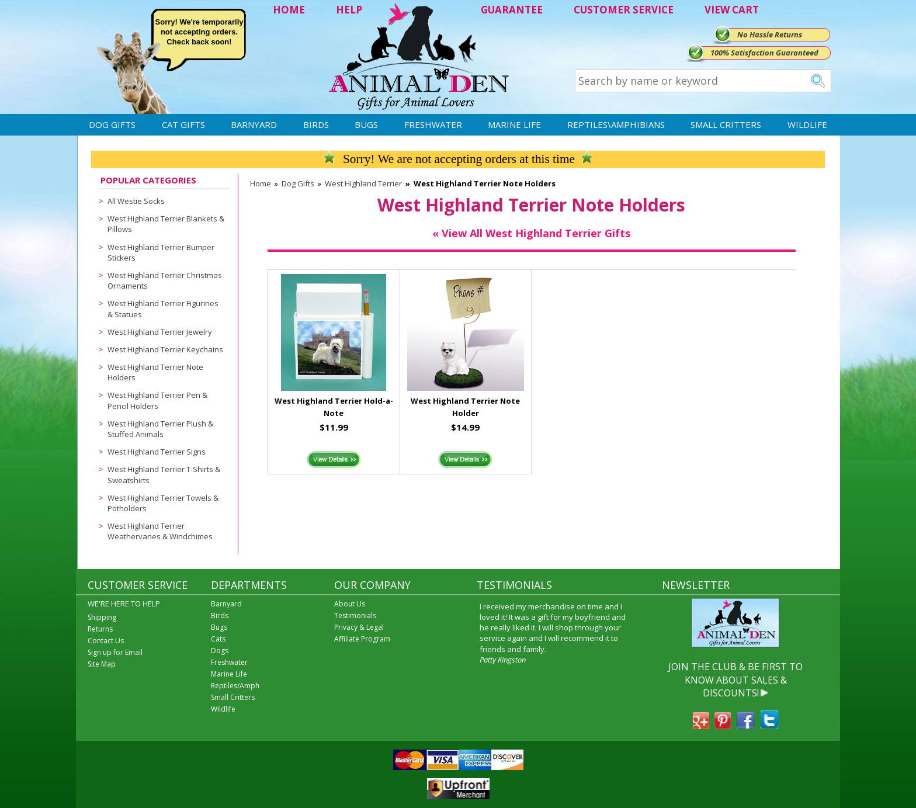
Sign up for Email (115, 652)
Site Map (102, 664)
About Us (349, 604)
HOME (289, 9)
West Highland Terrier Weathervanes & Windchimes (160, 531)
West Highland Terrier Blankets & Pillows (165, 223)
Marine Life (514, 124)
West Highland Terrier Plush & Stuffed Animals (160, 428)
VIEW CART (732, 9)
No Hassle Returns (769, 34)
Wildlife (807, 124)
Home (260, 183)
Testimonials (355, 615)
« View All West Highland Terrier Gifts (531, 233)
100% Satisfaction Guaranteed (764, 52)
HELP (349, 9)
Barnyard (254, 124)
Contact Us (106, 641)
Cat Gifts (183, 124)
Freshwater (433, 124)
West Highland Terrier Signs (156, 451)
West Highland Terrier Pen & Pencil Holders (157, 400)
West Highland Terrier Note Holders (155, 372)
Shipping (102, 617)
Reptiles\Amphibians (616, 124)
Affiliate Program (362, 639)
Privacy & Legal (359, 627)
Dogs (219, 651)
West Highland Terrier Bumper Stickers (160, 252)
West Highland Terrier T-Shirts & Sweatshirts (163, 474)
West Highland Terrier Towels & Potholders (162, 503)
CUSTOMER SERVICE (624, 9)
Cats (218, 639)
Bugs (366, 124)
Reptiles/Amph (235, 686)
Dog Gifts (112, 124)
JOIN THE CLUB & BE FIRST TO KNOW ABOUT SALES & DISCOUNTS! (735, 679)
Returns (100, 629)
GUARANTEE (512, 9)
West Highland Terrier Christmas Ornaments (164, 280)
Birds (316, 124)
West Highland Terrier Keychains (165, 349)
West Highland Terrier (363, 183)
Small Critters (726, 124)
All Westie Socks (136, 201)
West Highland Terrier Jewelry (159, 332)
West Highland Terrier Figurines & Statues (162, 308)
